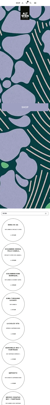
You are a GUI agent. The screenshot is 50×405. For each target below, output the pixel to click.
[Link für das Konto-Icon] (22, 3)
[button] (18, 3)
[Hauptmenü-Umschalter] (35, 3)
